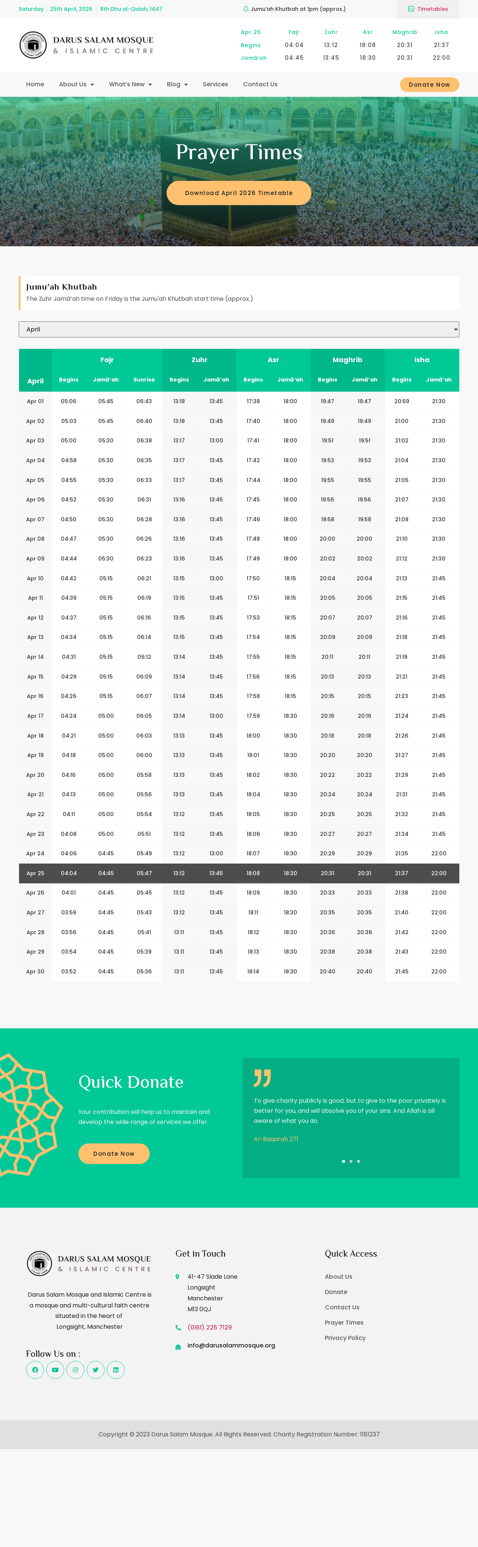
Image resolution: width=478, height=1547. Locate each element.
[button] (343, 1161)
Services (215, 84)
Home (35, 84)
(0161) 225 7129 (209, 1327)
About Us (76, 84)
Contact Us (260, 84)
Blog (177, 84)
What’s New (130, 84)
